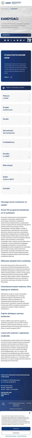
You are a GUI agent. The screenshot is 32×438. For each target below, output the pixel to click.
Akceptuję (16, 428)
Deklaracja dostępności (16, 408)
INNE (2, 395)
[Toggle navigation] (28, 3)
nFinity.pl (29, 403)
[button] (29, 413)
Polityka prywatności (22, 436)
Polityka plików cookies (10, 436)
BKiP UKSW (3, 404)
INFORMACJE (5, 394)
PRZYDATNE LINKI (6, 392)
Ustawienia (16, 433)
